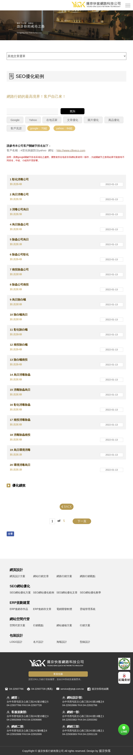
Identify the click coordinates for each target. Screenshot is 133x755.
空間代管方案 (17, 625)
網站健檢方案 (64, 625)
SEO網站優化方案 (20, 592)
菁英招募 (58, 674)
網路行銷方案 (64, 576)
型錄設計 (85, 641)
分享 (10, 533)
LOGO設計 (16, 641)
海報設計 (61, 641)
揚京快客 (105, 750)
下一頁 (81, 521)
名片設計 (38, 641)
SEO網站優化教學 (90, 592)
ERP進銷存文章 (42, 609)
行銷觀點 (38, 625)
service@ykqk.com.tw (72, 688)
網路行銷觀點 (87, 576)
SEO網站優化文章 (67, 592)
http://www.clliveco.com (70, 150)
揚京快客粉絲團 (100, 688)
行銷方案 (85, 625)
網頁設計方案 (17, 576)
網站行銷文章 (41, 576)
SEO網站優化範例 (43, 592)
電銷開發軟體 (64, 609)
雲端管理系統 (87, 609)
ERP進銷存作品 (19, 609)
